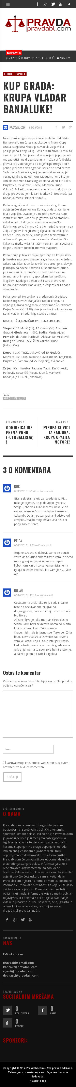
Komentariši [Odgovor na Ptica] (45, 545)
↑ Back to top (38, 1080)
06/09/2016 (35, 127)
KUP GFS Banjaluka (14, 398)
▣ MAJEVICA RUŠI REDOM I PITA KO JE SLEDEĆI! (28, 58)
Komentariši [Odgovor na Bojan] (47, 595)
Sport (21, 74)
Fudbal (9, 74)
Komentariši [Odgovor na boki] (47, 491)
